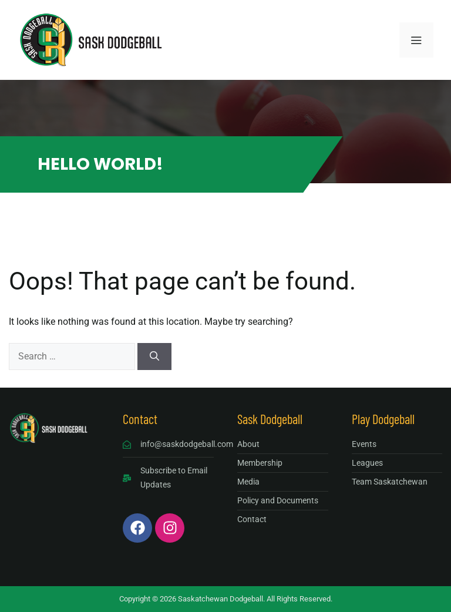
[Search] (154, 356)
